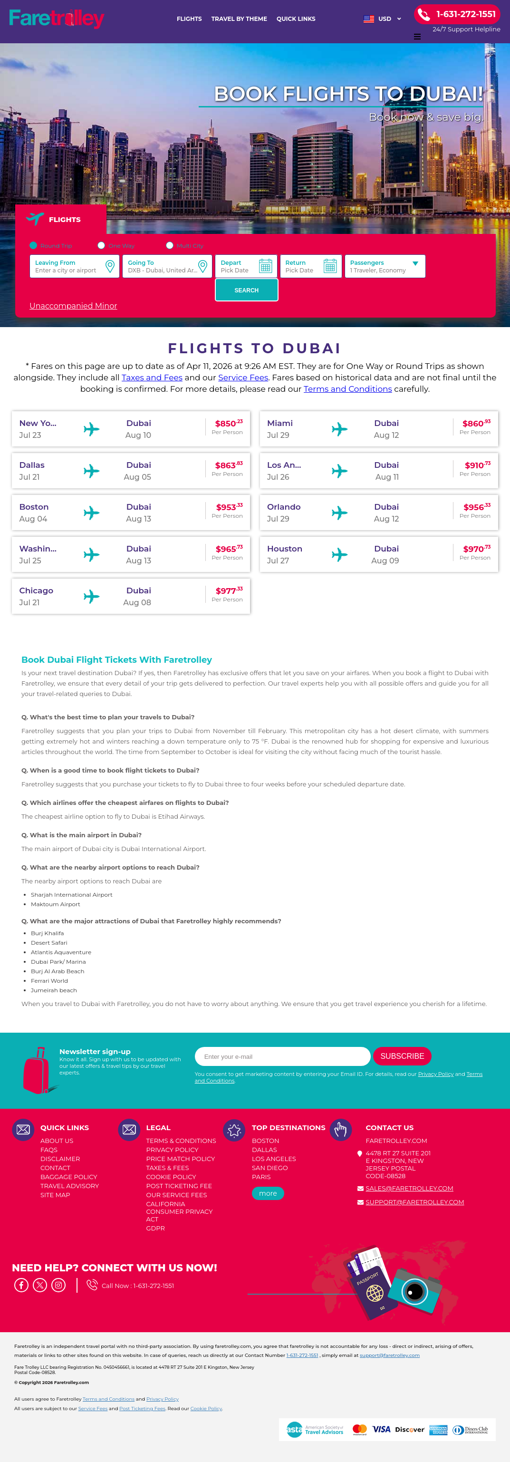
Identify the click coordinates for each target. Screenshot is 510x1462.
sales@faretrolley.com (409, 1188)
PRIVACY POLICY (172, 1149)
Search (247, 290)
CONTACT (55, 1168)
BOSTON (265, 1140)
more (268, 1193)
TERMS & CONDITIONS (181, 1140)
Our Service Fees (176, 1195)
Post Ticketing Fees (142, 1408)
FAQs (49, 1149)
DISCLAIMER (60, 1158)
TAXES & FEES (167, 1168)
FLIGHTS (189, 18)
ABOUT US (56, 1140)
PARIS (261, 1177)
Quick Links (296, 18)
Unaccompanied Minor (73, 305)
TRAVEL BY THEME (239, 18)
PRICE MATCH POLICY (180, 1158)
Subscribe (402, 1056)
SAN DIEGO (270, 1168)
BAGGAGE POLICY (68, 1177)
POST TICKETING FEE (179, 1186)
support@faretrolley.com (415, 1202)
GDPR (155, 1228)
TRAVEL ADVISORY (69, 1186)
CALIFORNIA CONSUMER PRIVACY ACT (179, 1211)
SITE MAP (55, 1195)
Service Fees (243, 377)
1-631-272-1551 (154, 1285)
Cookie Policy (206, 1408)
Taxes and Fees (152, 377)
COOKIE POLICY (171, 1177)
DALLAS (264, 1149)
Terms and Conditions (348, 389)
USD (382, 19)
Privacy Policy (436, 1074)
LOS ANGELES (274, 1158)
